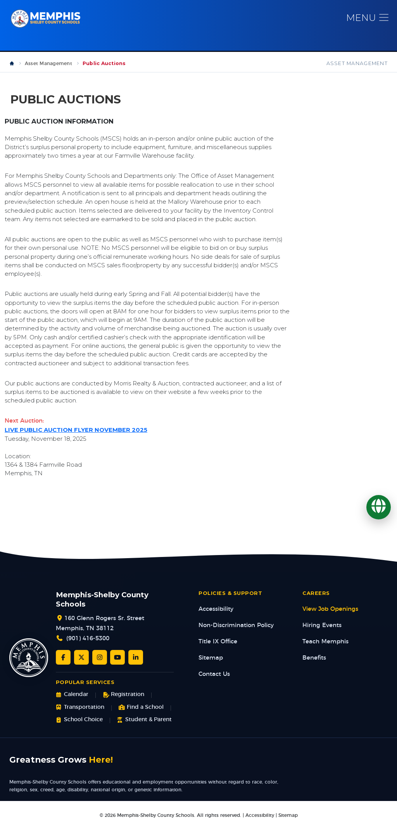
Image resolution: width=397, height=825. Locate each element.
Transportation (80, 708)
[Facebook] (63, 657)
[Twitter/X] (81, 657)
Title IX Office (217, 642)
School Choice (79, 721)
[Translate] (378, 507)
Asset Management (48, 64)
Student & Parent (144, 721)
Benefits (314, 658)
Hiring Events (322, 626)
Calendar (72, 695)
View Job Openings (330, 609)
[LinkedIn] (135, 657)
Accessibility (215, 609)
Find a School (141, 708)
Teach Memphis (325, 642)
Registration (123, 695)
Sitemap (210, 658)
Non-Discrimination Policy (236, 626)
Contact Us (214, 674)
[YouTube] (117, 657)
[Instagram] (99, 657)
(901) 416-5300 (87, 639)
